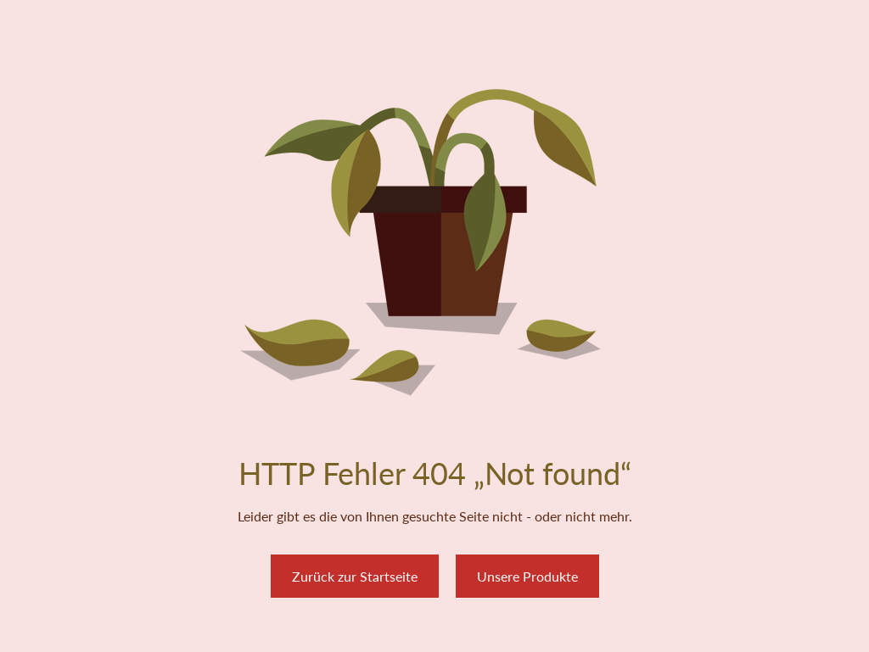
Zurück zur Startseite (355, 576)
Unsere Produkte (527, 576)
